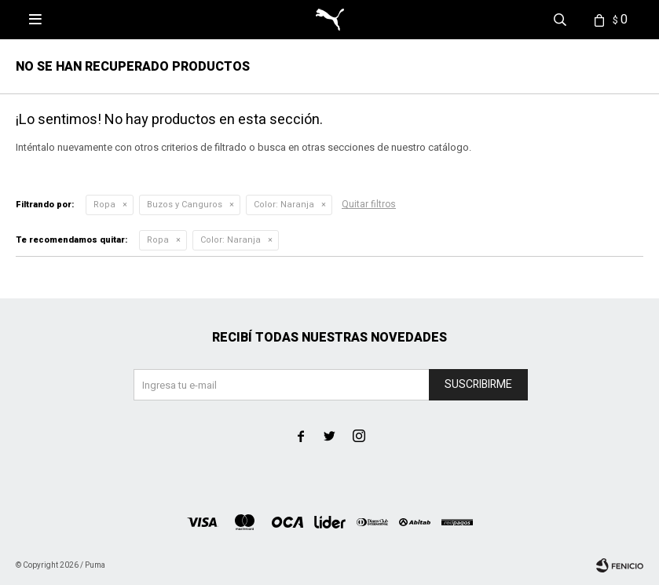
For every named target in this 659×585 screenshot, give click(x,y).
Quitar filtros (369, 204)
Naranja (284, 204)
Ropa (104, 204)
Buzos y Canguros (184, 204)
